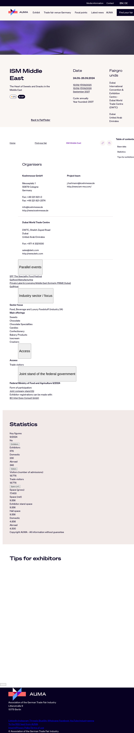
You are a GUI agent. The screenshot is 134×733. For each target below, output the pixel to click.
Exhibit (36, 13)
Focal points (81, 13)
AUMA (109, 13)
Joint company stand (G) (22, 392)
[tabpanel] (61, 482)
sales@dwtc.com (31, 250)
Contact (110, 3)
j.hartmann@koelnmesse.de (81, 183)
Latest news (97, 13)
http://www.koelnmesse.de (36, 210)
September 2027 (82, 92)
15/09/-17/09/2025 (82, 84)
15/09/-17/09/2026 (83, 88)
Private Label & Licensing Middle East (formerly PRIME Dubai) (42, 284)
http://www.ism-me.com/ (80, 186)
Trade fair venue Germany (57, 13)
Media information (94, 3)
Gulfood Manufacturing (22, 280)
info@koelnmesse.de (33, 207)
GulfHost (14, 287)
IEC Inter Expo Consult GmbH (25, 399)
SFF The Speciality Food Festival (26, 277)
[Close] (3, 719)
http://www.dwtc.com (33, 254)
